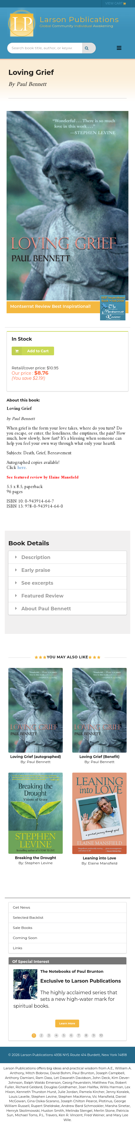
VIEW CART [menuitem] (115, 3)
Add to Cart (30, 351)
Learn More (67, 1023)
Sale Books (22, 927)
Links (17, 948)
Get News (21, 907)
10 (100, 1035)
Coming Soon (25, 937)
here (21, 468)
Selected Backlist (28, 917)
